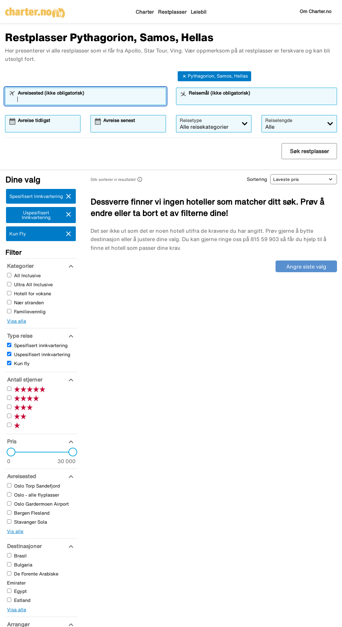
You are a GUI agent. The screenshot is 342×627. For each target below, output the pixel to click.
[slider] (9, 452)
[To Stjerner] (9, 416)
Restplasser (172, 11)
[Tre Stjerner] (9, 407)
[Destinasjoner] (23, 546)
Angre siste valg (306, 266)
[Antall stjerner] (23, 379)
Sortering (257, 179)
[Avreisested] (20, 476)
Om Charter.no (315, 11)
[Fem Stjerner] (9, 389)
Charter (145, 11)
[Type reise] (18, 335)
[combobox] (89, 99)
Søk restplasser (309, 151)
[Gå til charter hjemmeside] (35, 10)
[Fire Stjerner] (9, 398)
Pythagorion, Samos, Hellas (214, 76)
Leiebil (198, 11)
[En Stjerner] (9, 425)
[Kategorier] (19, 266)
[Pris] (10, 441)
